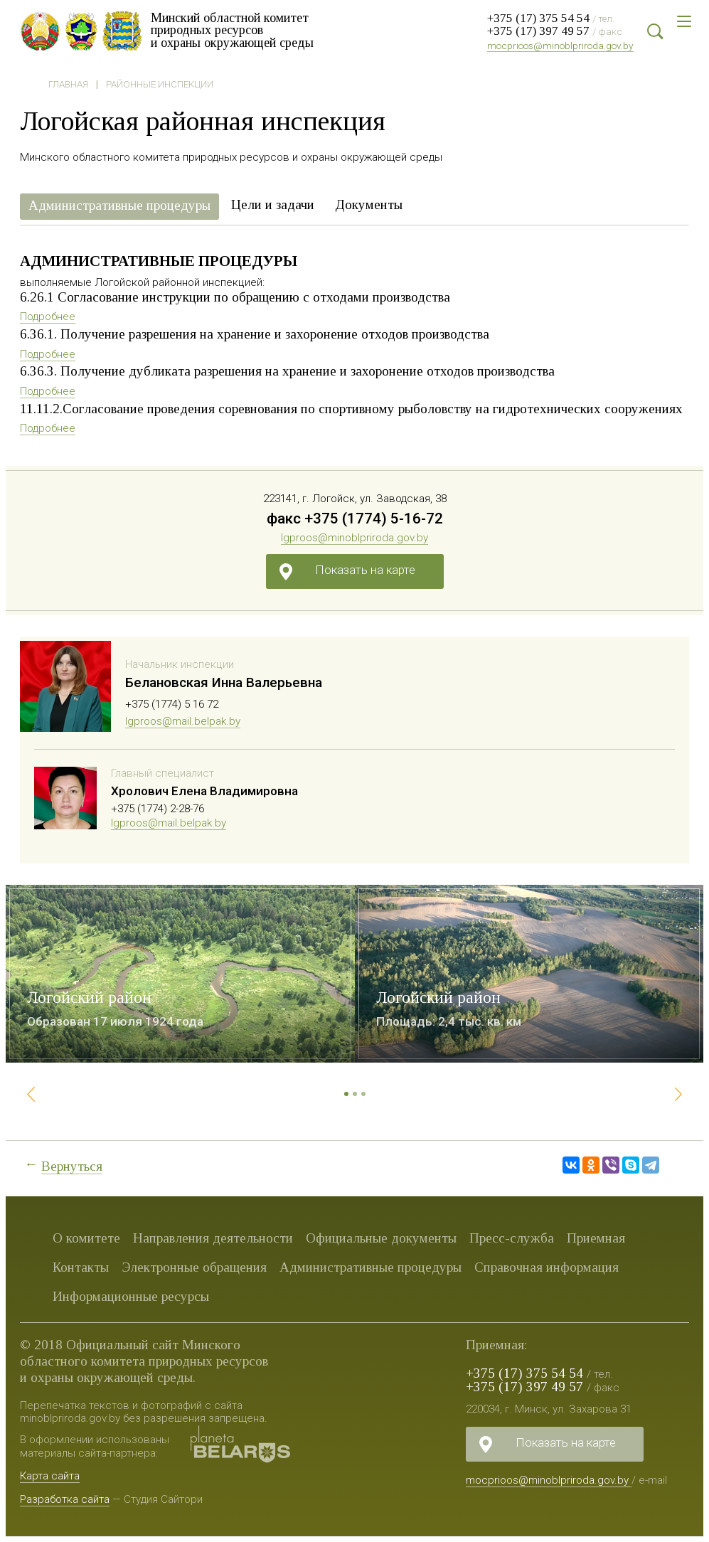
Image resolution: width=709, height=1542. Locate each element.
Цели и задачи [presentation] (272, 204)
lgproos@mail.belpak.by (182, 721)
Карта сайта (50, 1475)
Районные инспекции (159, 84)
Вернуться (71, 1166)
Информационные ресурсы (131, 1296)
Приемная (596, 1237)
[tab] (119, 206)
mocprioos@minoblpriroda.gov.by (560, 45)
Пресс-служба (511, 1237)
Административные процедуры (370, 1267)
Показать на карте (365, 570)
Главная (68, 84)
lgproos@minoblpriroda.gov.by (354, 537)
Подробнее (47, 316)
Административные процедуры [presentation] (119, 205)
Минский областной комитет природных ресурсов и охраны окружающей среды (237, 29)
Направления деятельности (213, 1237)
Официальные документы (381, 1237)
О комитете (86, 1237)
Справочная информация (546, 1267)
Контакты (81, 1267)
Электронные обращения (194, 1267)
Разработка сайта (65, 1499)
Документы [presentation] (369, 204)
